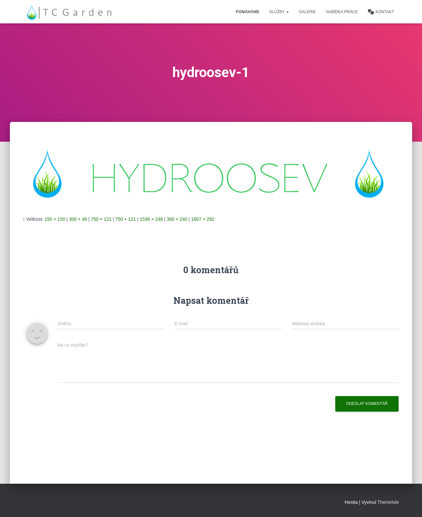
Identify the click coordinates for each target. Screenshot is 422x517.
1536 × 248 (151, 219)
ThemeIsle (388, 502)
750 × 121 (101, 219)
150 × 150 (55, 219)
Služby (279, 12)
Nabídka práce (342, 12)
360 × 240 (177, 219)
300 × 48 (78, 219)
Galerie (307, 12)
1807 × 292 (202, 219)
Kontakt (381, 12)
